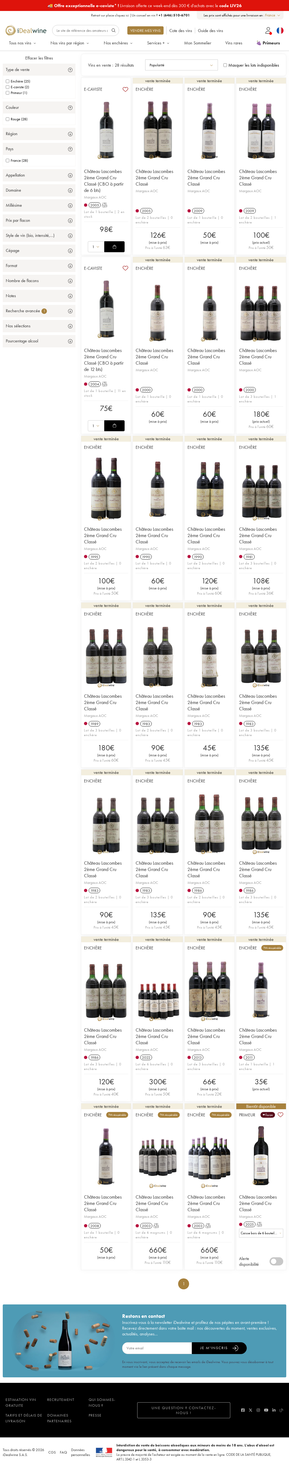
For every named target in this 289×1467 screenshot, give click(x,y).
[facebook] (243, 1410)
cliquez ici (122, 15)
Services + (158, 43)
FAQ (63, 1452)
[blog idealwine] (282, 1410)
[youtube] (266, 1410)
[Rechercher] (85, 30)
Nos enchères (118, 43)
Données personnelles (80, 1452)
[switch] (276, 1261)
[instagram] (258, 1410)
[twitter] (250, 1410)
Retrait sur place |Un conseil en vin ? (140, 15)
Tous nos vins (23, 43)
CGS (52, 1452)
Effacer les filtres (39, 58)
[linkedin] (274, 1410)
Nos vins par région (70, 43)
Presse (95, 1415)
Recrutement (60, 1399)
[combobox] (273, 15)
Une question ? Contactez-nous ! (183, 1410)
